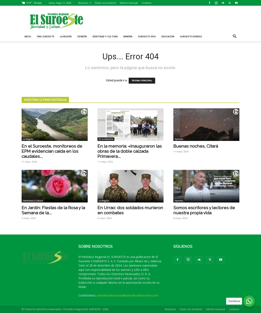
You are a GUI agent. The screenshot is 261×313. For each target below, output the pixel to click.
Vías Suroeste (45, 36)
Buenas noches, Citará (195, 146)
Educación (167, 36)
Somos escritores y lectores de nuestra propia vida (204, 210)
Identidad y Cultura (105, 36)
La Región (66, 36)
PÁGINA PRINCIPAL (142, 80)
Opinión (82, 36)
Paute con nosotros (105, 2)
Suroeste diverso (191, 36)
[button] (234, 37)
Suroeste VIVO (147, 36)
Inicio (27, 36)
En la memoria (106, 139)
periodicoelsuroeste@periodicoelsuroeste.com (127, 295)
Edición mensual (129, 2)
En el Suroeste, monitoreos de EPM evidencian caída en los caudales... (52, 151)
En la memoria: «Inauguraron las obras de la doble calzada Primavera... (129, 151)
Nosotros (84, 2)
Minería (127, 36)
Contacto (147, 2)
